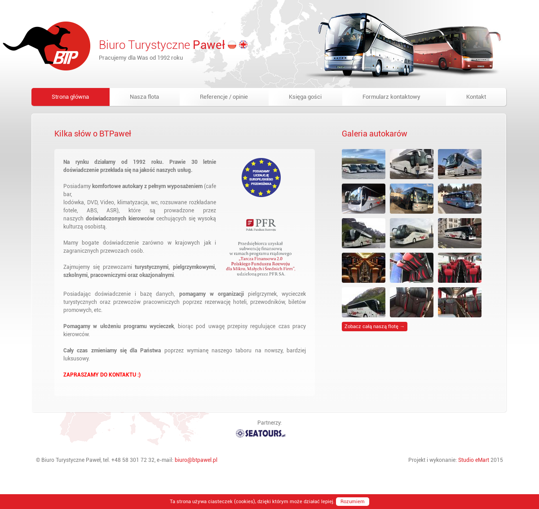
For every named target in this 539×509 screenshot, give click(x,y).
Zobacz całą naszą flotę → (375, 326)
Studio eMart (473, 460)
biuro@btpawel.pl (196, 460)
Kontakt (476, 96)
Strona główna (70, 96)
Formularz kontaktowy (391, 96)
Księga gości (305, 96)
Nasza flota (144, 96)
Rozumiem (352, 502)
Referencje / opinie (224, 96)
